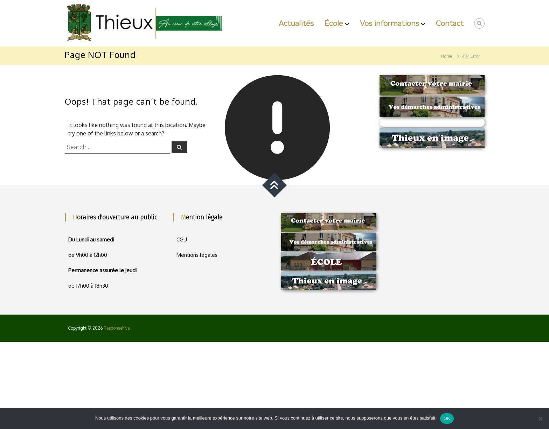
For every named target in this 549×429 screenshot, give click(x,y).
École (333, 23)
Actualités (296, 23)
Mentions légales (196, 255)
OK (447, 418)
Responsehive (117, 328)
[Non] (540, 418)
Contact (450, 23)
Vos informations (389, 23)
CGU (181, 239)
